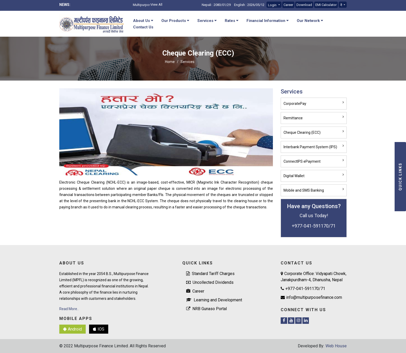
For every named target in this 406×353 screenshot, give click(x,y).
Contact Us (143, 27)
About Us (143, 20)
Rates (231, 20)
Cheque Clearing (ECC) (302, 132)
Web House (336, 345)
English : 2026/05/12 (249, 5)
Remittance (293, 118)
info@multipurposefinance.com (311, 297)
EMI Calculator (326, 5)
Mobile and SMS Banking (304, 190)
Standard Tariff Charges (210, 273)
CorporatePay (295, 103)
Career (288, 5)
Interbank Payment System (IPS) (310, 147)
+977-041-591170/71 (303, 288)
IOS (98, 329)
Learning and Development (214, 299)
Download (304, 5)
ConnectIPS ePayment (302, 161)
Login (272, 5)
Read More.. (69, 309)
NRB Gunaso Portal (206, 308)
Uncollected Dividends (210, 282)
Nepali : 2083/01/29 (216, 5)
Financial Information (268, 20)
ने (341, 5)
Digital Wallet (294, 176)
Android (72, 329)
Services (207, 20)
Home (170, 62)
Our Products (175, 20)
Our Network (310, 20)
